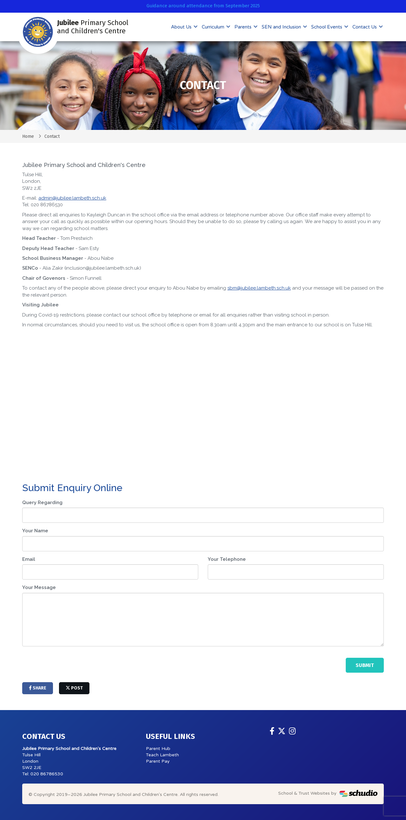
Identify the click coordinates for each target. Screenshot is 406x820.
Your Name (35, 531)
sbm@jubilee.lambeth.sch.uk (259, 288)
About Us (182, 27)
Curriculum (214, 27)
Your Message (39, 587)
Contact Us (365, 27)
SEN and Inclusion (282, 27)
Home (28, 136)
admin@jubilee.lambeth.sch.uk (72, 198)
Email (28, 559)
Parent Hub (158, 748)
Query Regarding (42, 502)
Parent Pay (158, 761)
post (74, 688)
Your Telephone (227, 559)
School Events (327, 27)
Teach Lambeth (162, 755)
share (37, 688)
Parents (243, 27)
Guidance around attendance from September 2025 (203, 6)
